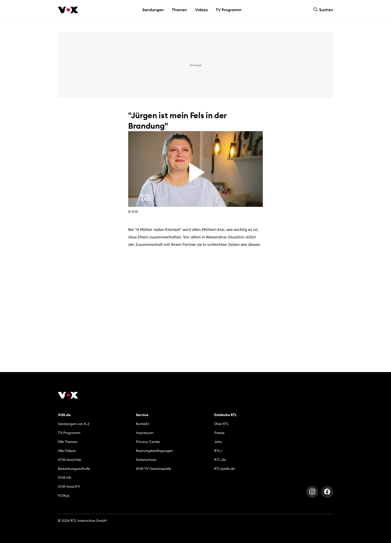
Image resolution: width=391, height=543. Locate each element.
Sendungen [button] (153, 9)
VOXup (64, 495)
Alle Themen (68, 441)
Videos (201, 9)
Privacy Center (148, 441)
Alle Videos (67, 450)
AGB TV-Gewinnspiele (153, 468)
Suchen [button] (323, 9)
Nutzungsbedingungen (154, 450)
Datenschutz (146, 459)
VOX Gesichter (70, 459)
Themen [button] (179, 9)
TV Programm (228, 9)
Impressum (144, 433)
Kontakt (142, 424)
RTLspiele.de (224, 468)
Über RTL (221, 424)
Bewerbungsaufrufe (74, 468)
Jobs (218, 441)
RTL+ (218, 450)
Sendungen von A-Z (74, 424)
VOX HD (64, 477)
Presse (219, 433)
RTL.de (220, 459)
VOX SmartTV (69, 486)
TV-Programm (69, 433)
